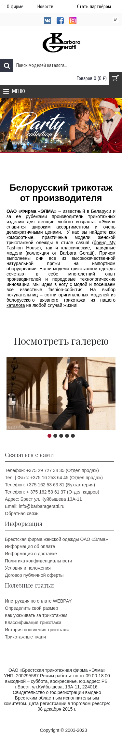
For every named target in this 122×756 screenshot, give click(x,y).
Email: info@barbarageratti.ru (34, 506)
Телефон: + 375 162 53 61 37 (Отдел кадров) (52, 492)
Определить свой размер (31, 608)
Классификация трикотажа (33, 622)
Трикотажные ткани (25, 636)
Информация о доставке (31, 553)
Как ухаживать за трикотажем (36, 615)
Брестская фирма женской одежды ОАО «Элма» (56, 539)
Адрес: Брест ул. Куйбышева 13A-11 (43, 499)
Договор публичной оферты (34, 575)
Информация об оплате (30, 546)
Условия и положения (28, 568)
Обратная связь (21, 513)
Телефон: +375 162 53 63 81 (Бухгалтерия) (50, 484)
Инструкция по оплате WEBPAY (38, 601)
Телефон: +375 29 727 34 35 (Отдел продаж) (52, 470)
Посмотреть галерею (61, 340)
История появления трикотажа (37, 629)
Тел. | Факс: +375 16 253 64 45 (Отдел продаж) (54, 477)
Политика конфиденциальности (38, 560)
